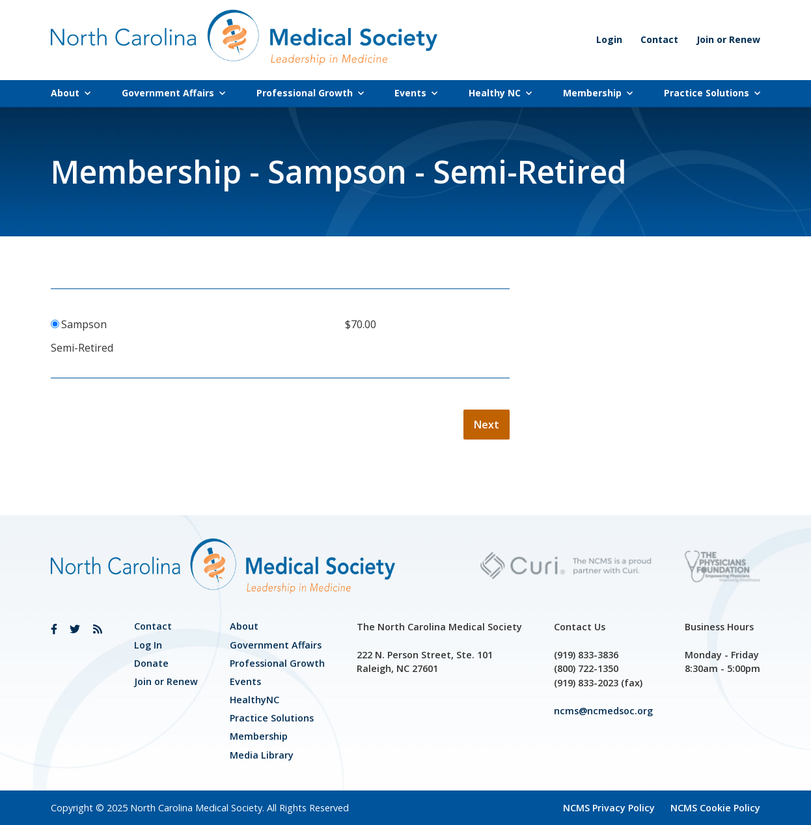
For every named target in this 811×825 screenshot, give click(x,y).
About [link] (70, 93)
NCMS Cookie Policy (715, 808)
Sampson (84, 324)
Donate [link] (151, 663)
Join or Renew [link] (728, 39)
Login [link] (609, 39)
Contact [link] (659, 39)
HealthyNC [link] (254, 699)
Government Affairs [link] (173, 93)
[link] (54, 629)
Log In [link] (148, 645)
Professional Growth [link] (310, 93)
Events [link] (415, 93)
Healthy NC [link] (500, 93)
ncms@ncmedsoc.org (603, 711)
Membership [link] (598, 93)
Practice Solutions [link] (712, 93)
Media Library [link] (262, 755)
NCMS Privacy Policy (609, 808)
